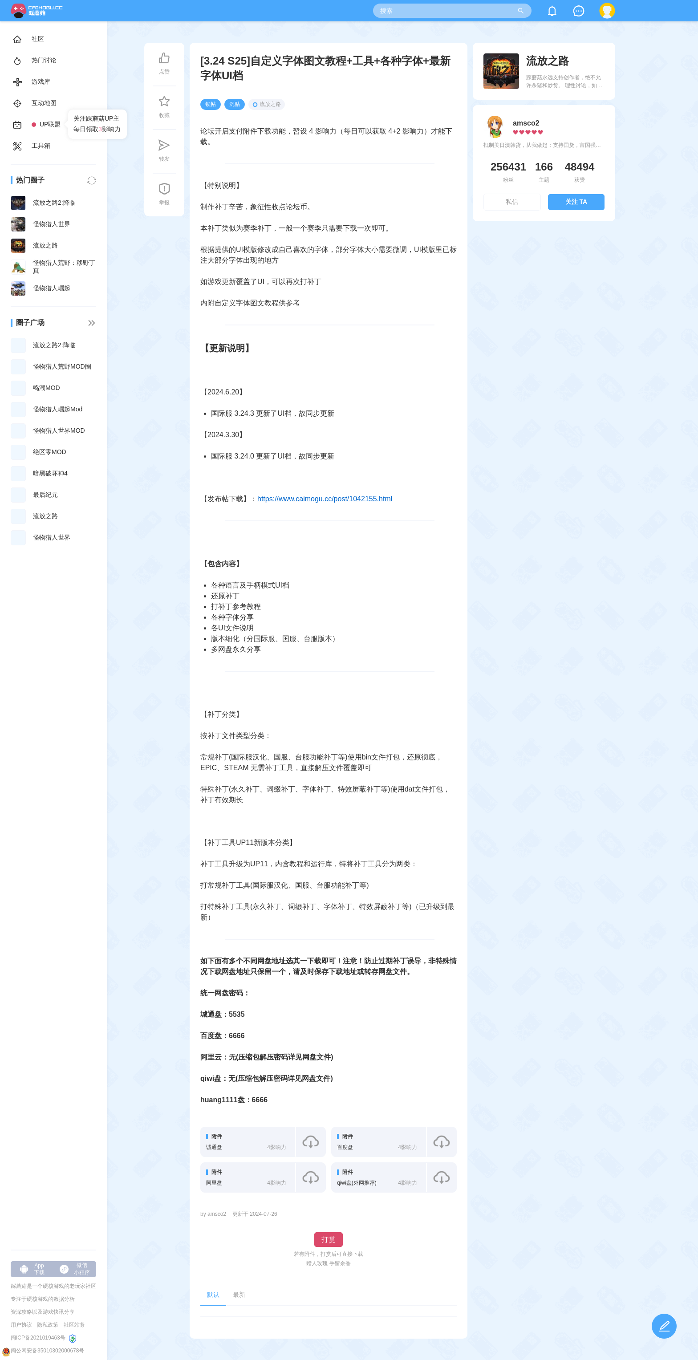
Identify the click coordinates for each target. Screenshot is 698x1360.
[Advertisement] (544, 304)
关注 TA (576, 201)
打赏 (328, 1239)
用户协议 (21, 1325)
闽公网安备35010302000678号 (47, 1351)
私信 (512, 201)
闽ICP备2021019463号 (38, 1338)
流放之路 (266, 104)
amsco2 (526, 123)
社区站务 (74, 1325)
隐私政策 (47, 1325)
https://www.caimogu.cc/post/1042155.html (324, 499)
